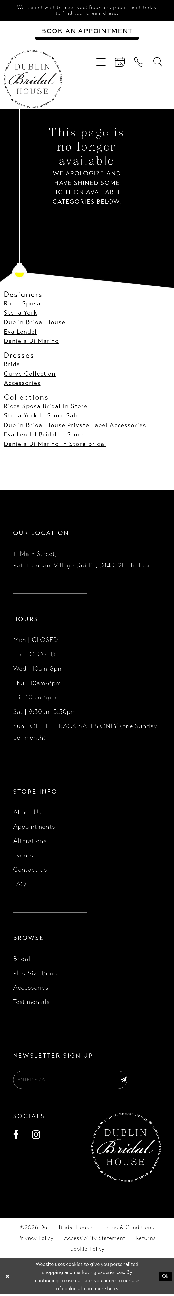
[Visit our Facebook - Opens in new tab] (16, 1137)
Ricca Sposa (22, 304)
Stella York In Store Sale (41, 416)
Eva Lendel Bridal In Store (44, 435)
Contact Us (30, 870)
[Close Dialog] (8, 1278)
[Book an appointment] (87, 31)
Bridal (13, 365)
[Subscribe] (123, 1080)
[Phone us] (139, 63)
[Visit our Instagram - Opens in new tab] (36, 1137)
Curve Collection (30, 374)
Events (23, 856)
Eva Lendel (20, 332)
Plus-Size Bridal (36, 974)
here (112, 1290)
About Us (27, 813)
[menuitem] (101, 63)
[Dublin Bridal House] (33, 80)
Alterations (30, 842)
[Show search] (158, 63)
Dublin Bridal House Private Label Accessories (75, 425)
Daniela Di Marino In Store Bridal (55, 444)
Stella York (20, 313)
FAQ (19, 885)
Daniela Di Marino (31, 341)
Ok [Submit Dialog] (165, 1278)
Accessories (22, 383)
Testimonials (31, 1002)
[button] (101, 63)
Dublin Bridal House (34, 323)
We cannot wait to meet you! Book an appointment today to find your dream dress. (87, 10)
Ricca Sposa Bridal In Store (46, 406)
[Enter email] (73, 1080)
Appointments (34, 827)
